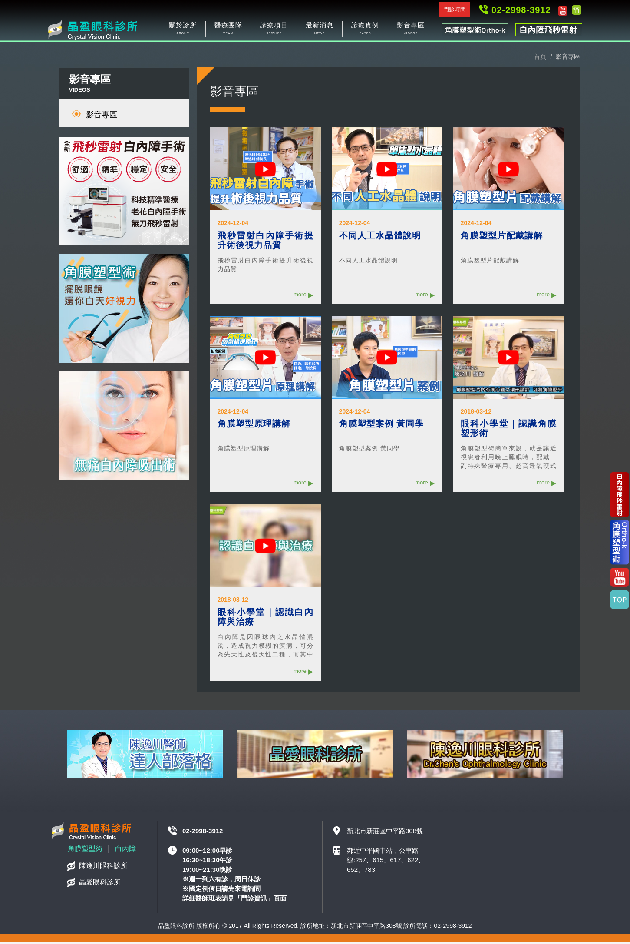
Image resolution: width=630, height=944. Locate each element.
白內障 (125, 851)
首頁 (540, 58)
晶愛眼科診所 (100, 884)
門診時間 (454, 9)
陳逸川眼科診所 (103, 867)
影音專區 (101, 117)
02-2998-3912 (521, 10)
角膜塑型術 (85, 851)
